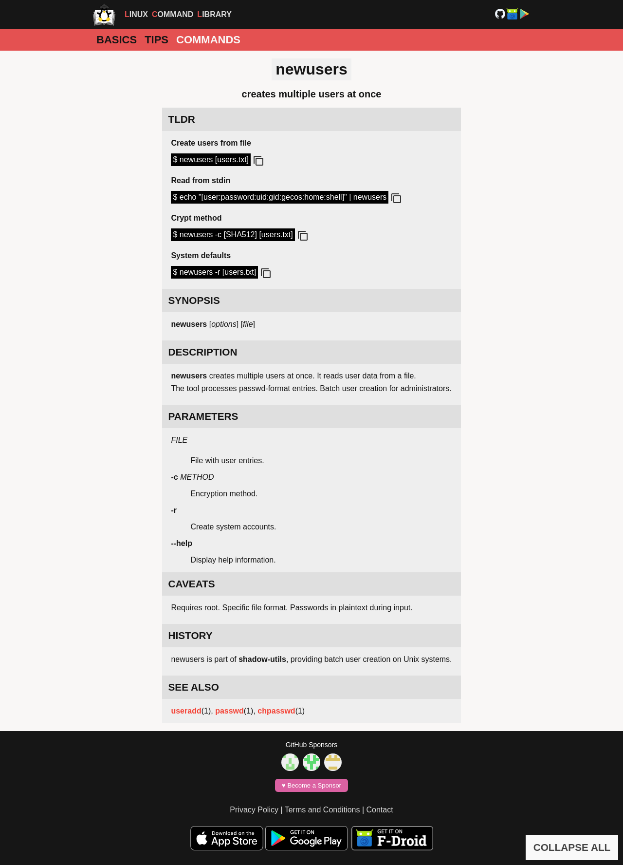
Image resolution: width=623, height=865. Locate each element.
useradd (186, 711)
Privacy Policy (254, 810)
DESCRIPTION (202, 351)
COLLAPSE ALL (572, 847)
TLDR (181, 119)
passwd (229, 711)
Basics (116, 40)
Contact (379, 810)
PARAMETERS (203, 416)
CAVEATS (191, 583)
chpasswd (276, 711)
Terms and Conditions (322, 810)
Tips (156, 40)
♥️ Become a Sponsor (311, 785)
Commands (208, 40)
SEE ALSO (193, 687)
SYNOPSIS (194, 300)
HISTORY (190, 635)
